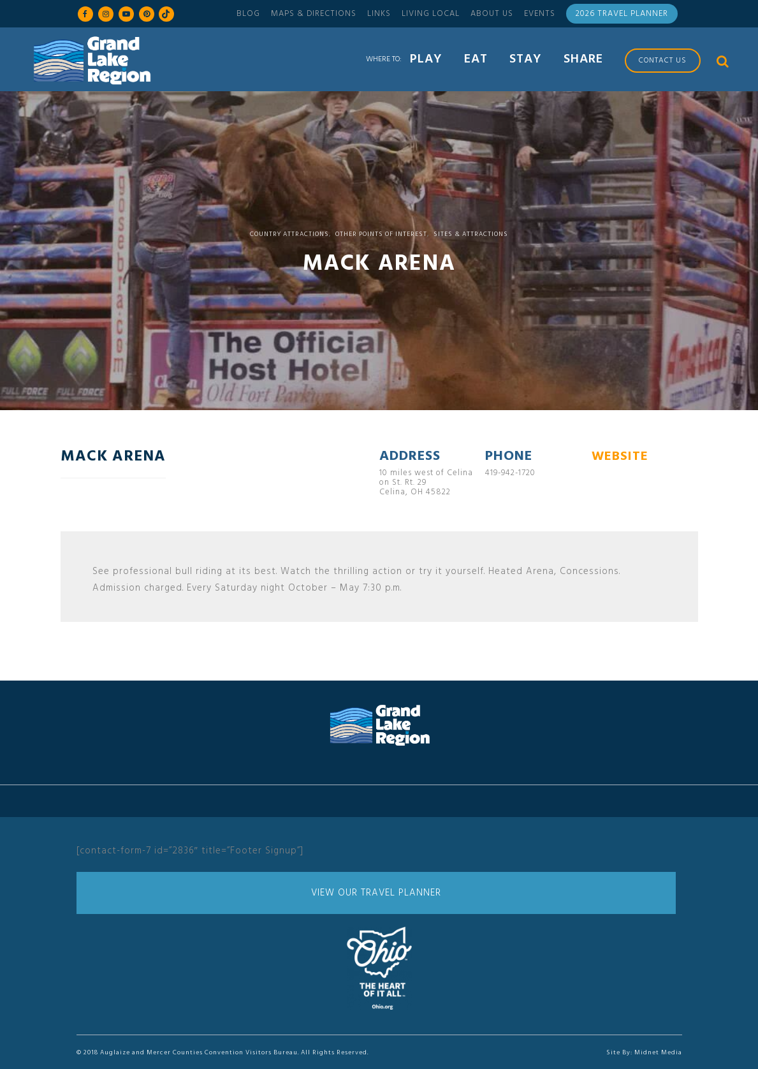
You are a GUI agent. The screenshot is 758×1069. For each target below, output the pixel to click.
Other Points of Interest (381, 234)
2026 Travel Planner (622, 13)
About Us (491, 13)
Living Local (431, 13)
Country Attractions (289, 234)
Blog (248, 13)
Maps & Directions (313, 13)
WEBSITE (620, 456)
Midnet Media (658, 1052)
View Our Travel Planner (376, 893)
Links (379, 13)
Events (539, 13)
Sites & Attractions (471, 234)
